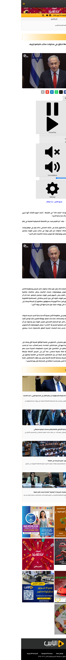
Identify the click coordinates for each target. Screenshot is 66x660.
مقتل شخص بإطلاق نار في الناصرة (55, 25)
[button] (2, 3)
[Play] (31, 117)
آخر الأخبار (33, 19)
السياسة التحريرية (11, 653)
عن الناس (57, 653)
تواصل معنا (38, 653)
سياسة (49, 37)
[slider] (41, 135)
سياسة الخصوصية (26, 653)
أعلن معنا (48, 653)
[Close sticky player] (44, 98)
